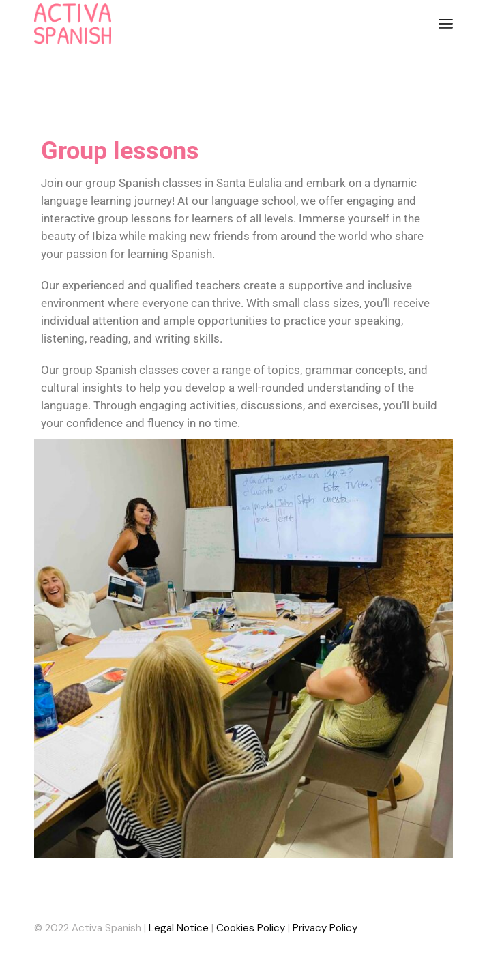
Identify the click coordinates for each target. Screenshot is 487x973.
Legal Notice (179, 928)
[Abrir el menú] (446, 24)
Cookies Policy (250, 928)
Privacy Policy (325, 928)
